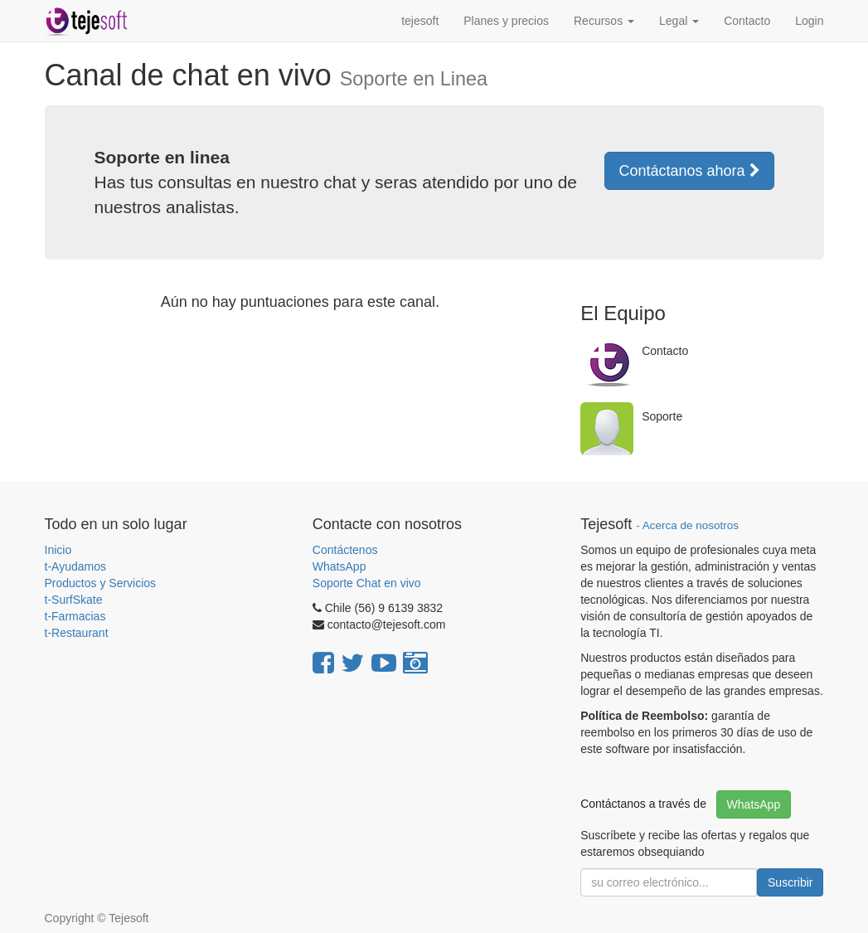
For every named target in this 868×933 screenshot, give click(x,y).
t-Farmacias (75, 616)
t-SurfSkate (74, 599)
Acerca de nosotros (691, 525)
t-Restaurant (77, 632)
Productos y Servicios (101, 583)
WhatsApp (341, 566)
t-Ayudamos (75, 566)
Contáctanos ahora (688, 171)
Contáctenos (345, 549)
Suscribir (790, 882)
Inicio (58, 549)
